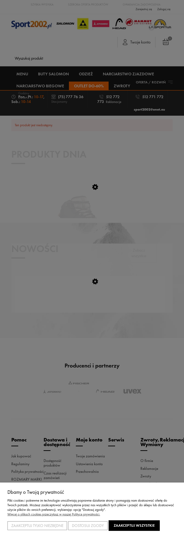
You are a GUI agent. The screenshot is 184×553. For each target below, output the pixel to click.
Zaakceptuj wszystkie (134, 525)
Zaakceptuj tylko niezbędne (37, 525)
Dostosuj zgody (88, 525)
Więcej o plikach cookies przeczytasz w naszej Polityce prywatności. (53, 514)
